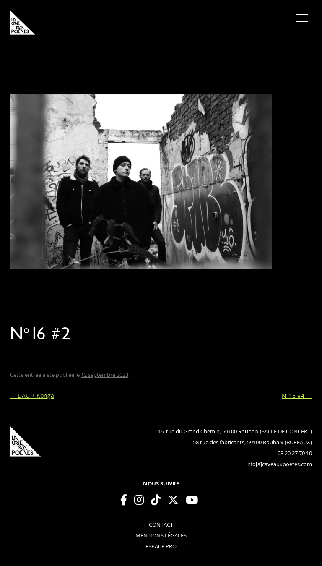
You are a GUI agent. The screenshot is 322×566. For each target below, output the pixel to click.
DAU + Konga (32, 395)
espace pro (161, 546)
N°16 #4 (297, 395)
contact (161, 524)
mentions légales (161, 535)
